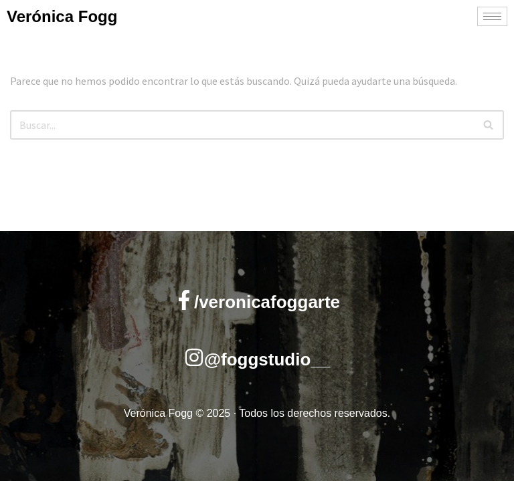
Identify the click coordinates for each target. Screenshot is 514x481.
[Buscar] (242, 125)
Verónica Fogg (62, 16)
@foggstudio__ (267, 359)
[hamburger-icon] (492, 16)
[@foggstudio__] (194, 357)
